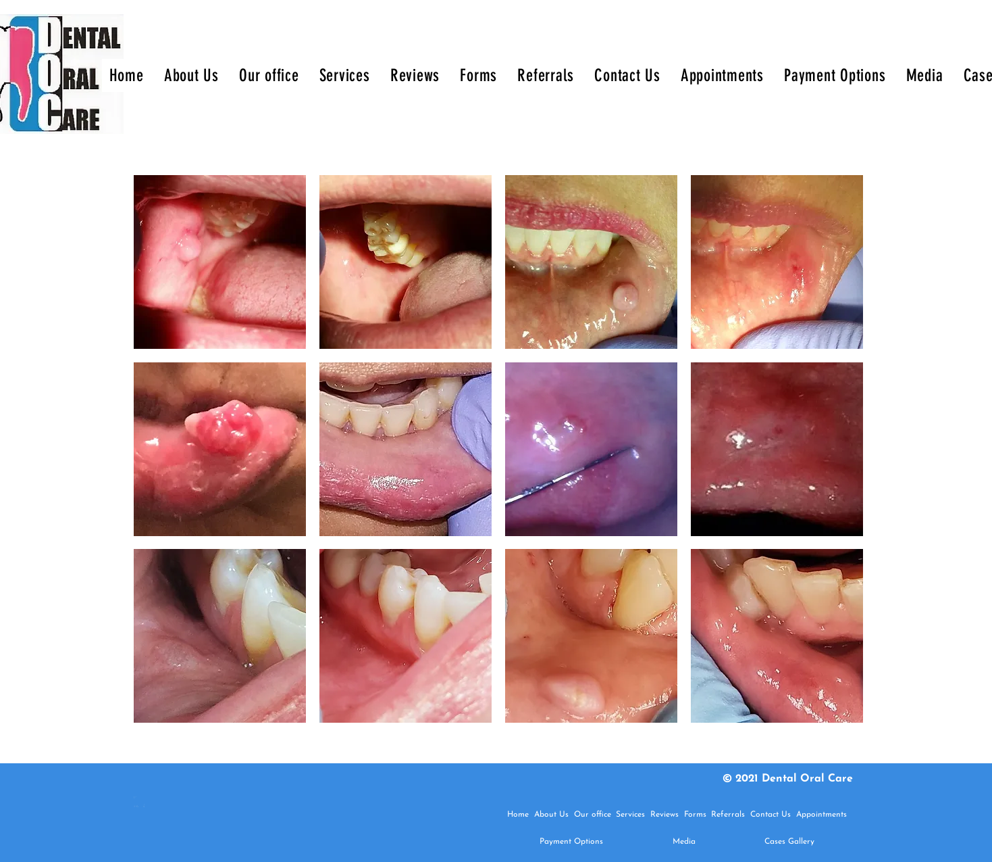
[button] (220, 262)
